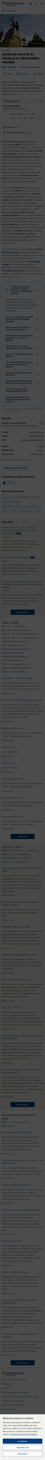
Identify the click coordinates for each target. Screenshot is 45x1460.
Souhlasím (22, 1441)
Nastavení (22, 1454)
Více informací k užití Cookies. (23, 1434)
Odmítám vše (22, 1447)
